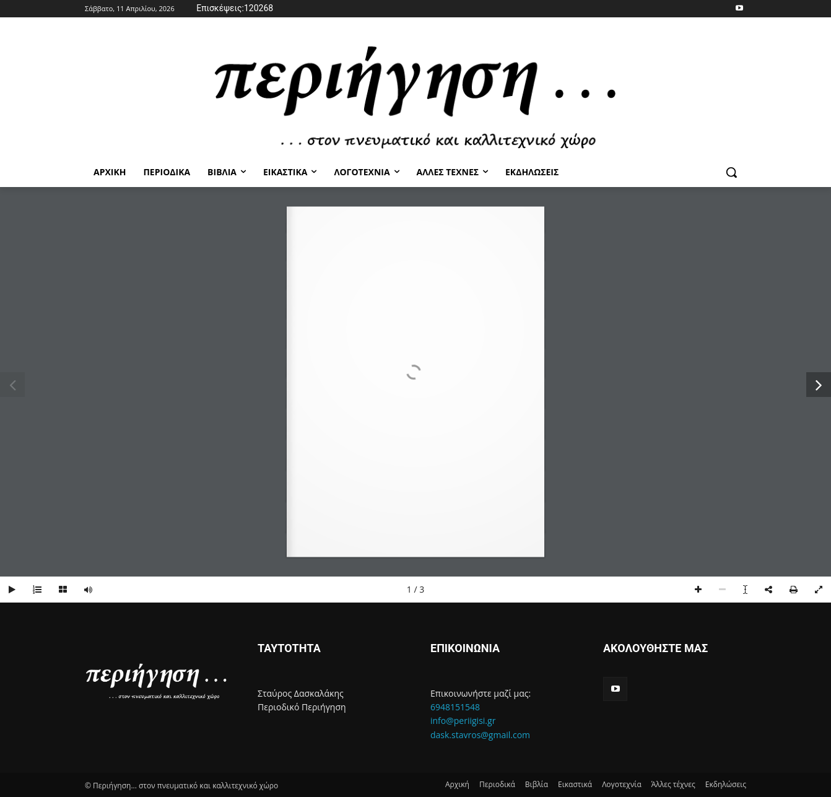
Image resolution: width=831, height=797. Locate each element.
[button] (731, 172)
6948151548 (455, 707)
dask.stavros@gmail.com (480, 735)
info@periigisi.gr (462, 720)
